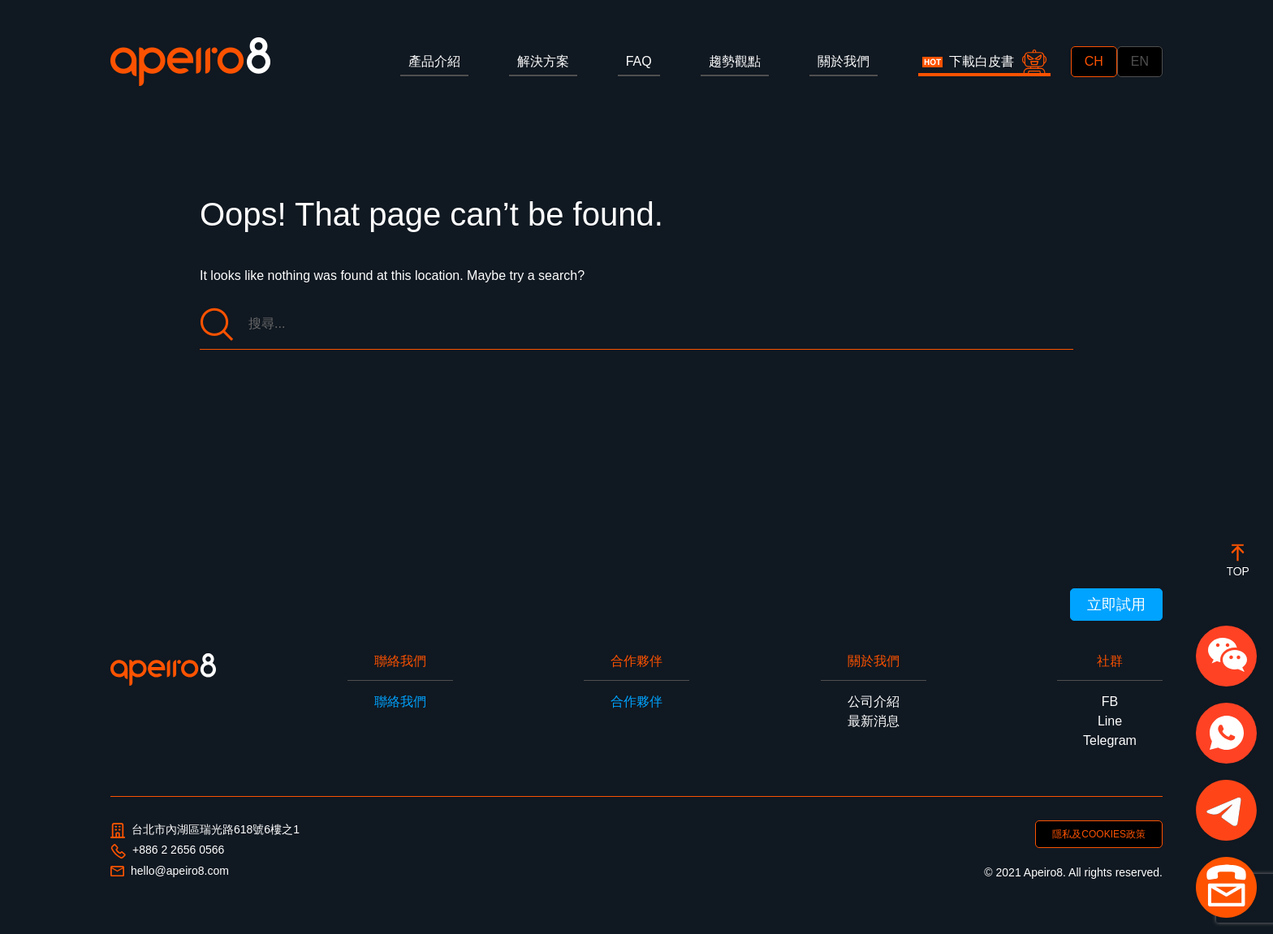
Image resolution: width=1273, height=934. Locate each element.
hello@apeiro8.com (169, 870)
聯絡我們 (400, 701)
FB (1110, 701)
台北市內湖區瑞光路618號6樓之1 (205, 830)
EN (1140, 61)
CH (1094, 61)
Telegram (1110, 740)
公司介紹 (874, 701)
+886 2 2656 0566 (167, 850)
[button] (1226, 656)
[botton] (1238, 559)
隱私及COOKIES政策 (1099, 834)
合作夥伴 (636, 701)
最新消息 (874, 721)
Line (1110, 721)
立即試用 (1116, 604)
